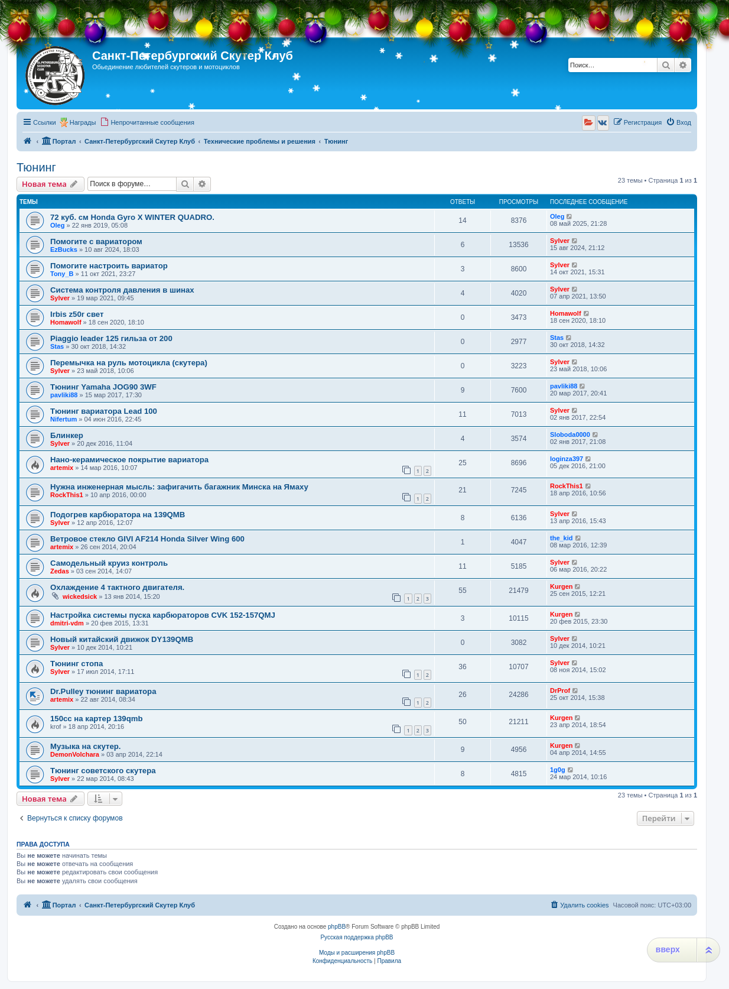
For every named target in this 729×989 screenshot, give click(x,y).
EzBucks (63, 249)
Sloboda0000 (570, 434)
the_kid (561, 537)
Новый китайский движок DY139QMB (121, 639)
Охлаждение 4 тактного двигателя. (117, 587)
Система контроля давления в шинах (122, 290)
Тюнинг (36, 167)
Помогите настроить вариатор (109, 265)
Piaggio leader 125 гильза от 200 (111, 338)
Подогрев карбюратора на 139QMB (117, 514)
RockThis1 (66, 494)
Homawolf (66, 322)
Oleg (57, 225)
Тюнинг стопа (76, 663)
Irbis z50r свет (76, 314)
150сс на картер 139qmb (96, 718)
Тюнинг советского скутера (103, 770)
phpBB (337, 926)
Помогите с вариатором (96, 241)
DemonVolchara (74, 754)
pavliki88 (63, 394)
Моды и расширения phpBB (357, 952)
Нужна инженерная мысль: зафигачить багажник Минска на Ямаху (179, 486)
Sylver (559, 240)
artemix (61, 467)
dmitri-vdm (67, 623)
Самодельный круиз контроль (109, 563)
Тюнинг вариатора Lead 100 (103, 411)
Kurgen (561, 586)
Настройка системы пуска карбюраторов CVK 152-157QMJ (162, 615)
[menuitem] (147, 122)
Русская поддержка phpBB (356, 937)
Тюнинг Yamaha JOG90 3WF (103, 386)
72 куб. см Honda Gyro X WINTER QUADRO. (132, 217)
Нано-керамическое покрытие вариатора (129, 459)
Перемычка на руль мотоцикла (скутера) (128, 362)
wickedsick (80, 596)
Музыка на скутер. (85, 746)
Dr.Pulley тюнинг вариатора (103, 691)
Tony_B (62, 273)
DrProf (560, 690)
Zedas (59, 571)
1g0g (557, 769)
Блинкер (66, 435)
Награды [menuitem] (83, 122)
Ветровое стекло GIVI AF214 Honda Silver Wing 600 (147, 538)
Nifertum (63, 419)
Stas (57, 346)
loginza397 (566, 458)
